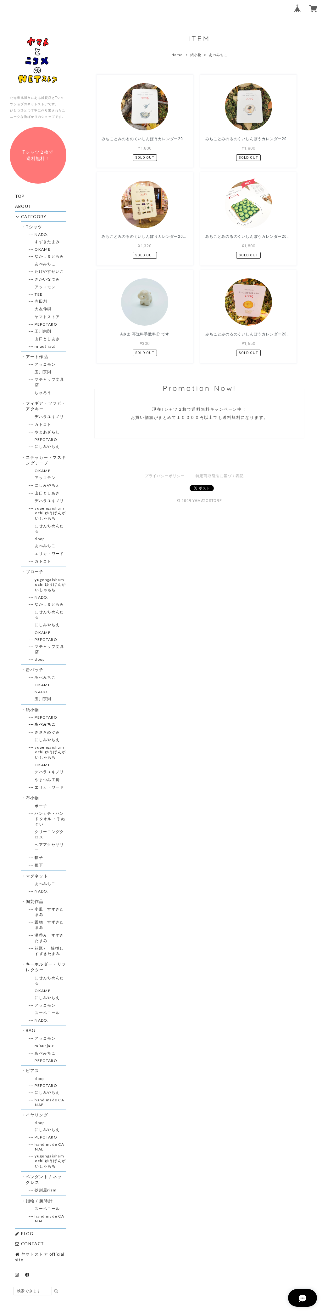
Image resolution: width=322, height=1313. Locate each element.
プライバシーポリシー (165, 373)
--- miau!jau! (45, 1045)
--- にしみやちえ (47, 446)
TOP (20, 196)
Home (177, 55)
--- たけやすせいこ (49, 271)
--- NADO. (42, 234)
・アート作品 (37, 356)
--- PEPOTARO (46, 324)
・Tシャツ (34, 226)
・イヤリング (37, 1114)
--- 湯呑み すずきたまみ (49, 938)
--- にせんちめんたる (49, 528)
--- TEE (38, 294)
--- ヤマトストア (47, 316)
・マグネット (37, 875)
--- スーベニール (47, 1012)
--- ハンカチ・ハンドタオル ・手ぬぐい (50, 818)
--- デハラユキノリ (49, 416)
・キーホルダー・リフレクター (46, 967)
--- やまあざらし (47, 432)
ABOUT (23, 206)
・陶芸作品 (35, 901)
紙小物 (195, 55)
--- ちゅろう (43, 392)
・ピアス (32, 1070)
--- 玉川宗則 (43, 331)
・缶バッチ (35, 669)
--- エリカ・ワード (49, 553)
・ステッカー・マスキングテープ (46, 460)
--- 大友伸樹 (43, 308)
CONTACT (29, 1243)
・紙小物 (32, 709)
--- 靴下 (39, 865)
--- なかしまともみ (49, 256)
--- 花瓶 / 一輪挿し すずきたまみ (50, 951)
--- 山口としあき (47, 338)
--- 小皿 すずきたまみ (49, 912)
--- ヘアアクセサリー (49, 847)
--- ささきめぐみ (47, 732)
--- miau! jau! (45, 346)
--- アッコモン (45, 286)
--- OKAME (43, 249)
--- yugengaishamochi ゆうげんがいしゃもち (50, 513)
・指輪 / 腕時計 (39, 1200)
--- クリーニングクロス (49, 834)
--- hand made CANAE (49, 1102)
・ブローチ (35, 571)
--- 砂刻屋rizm (46, 1190)
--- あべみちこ (45, 263)
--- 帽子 (39, 857)
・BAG (30, 1030)
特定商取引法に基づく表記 (220, 373)
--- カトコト (43, 424)
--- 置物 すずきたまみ (49, 925)
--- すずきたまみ (47, 241)
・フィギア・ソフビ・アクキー (46, 406)
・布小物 (32, 797)
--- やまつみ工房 (47, 779)
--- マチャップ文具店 (49, 382)
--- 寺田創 (41, 301)
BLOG (24, 1233)
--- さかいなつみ (47, 279)
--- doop (40, 538)
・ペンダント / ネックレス (44, 1179)
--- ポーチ (41, 805)
